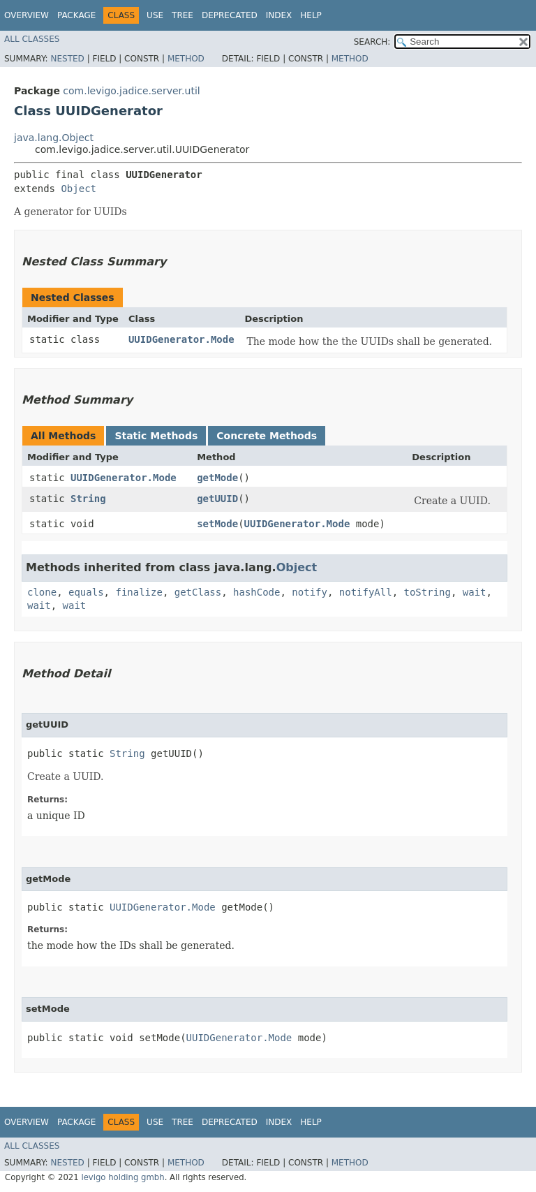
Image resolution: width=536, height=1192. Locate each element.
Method (186, 59)
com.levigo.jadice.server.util (131, 90)
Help (311, 15)
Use (155, 15)
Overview (26, 15)
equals (86, 592)
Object (78, 188)
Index (279, 15)
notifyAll (365, 592)
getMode (217, 477)
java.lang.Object (54, 137)
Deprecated (230, 15)
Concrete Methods (266, 435)
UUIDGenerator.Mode (181, 339)
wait (474, 592)
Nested (67, 59)
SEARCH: (372, 42)
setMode (217, 523)
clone (42, 592)
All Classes (31, 39)
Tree (182, 15)
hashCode (256, 592)
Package (76, 15)
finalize (138, 592)
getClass (197, 592)
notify (309, 592)
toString (427, 592)
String (88, 498)
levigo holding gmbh (122, 1177)
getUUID (217, 498)
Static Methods (156, 435)
